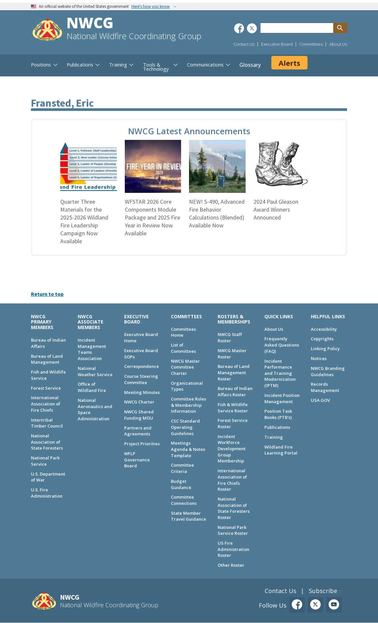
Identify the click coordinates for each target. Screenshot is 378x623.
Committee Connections (184, 500)
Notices (319, 358)
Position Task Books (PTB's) (278, 414)
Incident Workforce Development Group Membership (232, 448)
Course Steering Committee (141, 379)
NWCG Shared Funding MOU (139, 415)
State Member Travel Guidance (188, 516)
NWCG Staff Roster (230, 337)
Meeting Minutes (142, 392)
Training (273, 437)
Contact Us (244, 44)
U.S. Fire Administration (47, 493)
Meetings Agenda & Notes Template (188, 449)
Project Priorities (142, 444)
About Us (338, 44)
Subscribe (323, 591)
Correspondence (141, 366)
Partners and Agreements (137, 431)
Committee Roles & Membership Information (188, 405)
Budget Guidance (181, 484)
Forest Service (46, 388)
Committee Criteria (182, 468)
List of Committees (183, 348)
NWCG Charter (139, 402)
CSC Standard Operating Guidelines (185, 427)
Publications (277, 427)
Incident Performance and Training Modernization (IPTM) (280, 373)
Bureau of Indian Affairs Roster (235, 391)
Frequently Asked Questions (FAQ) (281, 345)
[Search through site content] (296, 28)
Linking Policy (325, 348)
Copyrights (322, 339)
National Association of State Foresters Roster (234, 508)
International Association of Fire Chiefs (45, 404)
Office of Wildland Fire (92, 387)
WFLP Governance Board (137, 460)
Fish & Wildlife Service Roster (233, 408)
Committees (311, 44)
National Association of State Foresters (47, 442)
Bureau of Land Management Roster (234, 372)
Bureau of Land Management (47, 359)
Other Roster (231, 565)
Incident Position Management (282, 398)
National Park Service (45, 461)
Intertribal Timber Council (47, 423)
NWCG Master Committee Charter (185, 367)
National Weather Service (95, 371)
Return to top (47, 294)
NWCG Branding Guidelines (328, 371)
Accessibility (324, 329)
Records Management (325, 387)
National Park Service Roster (233, 530)
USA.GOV (320, 400)
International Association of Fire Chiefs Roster (232, 480)
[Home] (47, 30)
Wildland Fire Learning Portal (280, 450)
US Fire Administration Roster (233, 549)
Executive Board (277, 44)
